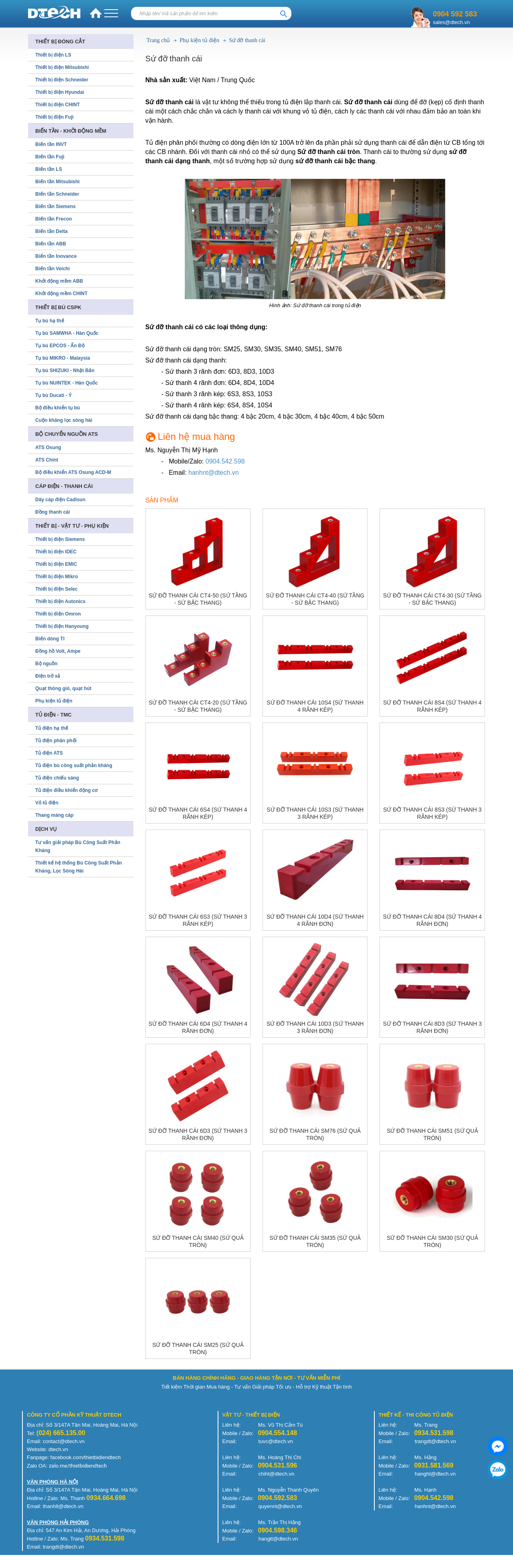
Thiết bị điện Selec (56, 589)
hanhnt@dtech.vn (213, 472)
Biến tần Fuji (50, 157)
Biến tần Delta (51, 231)
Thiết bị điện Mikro (56, 576)
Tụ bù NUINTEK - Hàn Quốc (66, 383)
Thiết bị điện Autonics (60, 601)
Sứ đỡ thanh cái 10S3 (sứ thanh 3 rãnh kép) (315, 813)
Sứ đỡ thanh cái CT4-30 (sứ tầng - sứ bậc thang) (432, 599)
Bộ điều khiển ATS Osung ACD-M (73, 472)
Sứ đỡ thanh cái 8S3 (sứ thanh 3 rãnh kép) (432, 813)
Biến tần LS (48, 169)
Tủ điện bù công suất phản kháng (73, 765)
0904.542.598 (225, 461)
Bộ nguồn (46, 663)
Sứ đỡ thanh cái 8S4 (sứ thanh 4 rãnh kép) (432, 706)
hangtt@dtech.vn (278, 1539)
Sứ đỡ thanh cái (247, 40)
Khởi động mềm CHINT (61, 293)
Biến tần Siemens (55, 206)
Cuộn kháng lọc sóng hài (63, 420)
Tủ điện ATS (49, 753)
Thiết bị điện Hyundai (59, 92)
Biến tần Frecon (53, 219)
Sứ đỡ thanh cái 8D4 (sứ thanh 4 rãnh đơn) (432, 920)
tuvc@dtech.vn (276, 1441)
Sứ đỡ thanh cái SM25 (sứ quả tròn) (198, 1348)
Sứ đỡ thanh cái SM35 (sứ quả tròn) (315, 1241)
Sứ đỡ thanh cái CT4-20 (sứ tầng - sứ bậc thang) (198, 706)
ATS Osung (48, 447)
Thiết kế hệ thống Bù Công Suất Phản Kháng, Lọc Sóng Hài (78, 867)
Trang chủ (158, 40)
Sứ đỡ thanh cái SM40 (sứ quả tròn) (198, 1241)
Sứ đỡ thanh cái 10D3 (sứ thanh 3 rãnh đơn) (315, 1027)
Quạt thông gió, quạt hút (63, 688)
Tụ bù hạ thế (49, 321)
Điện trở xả (47, 676)
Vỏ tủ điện (47, 803)
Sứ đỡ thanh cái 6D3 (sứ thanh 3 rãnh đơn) (198, 1134)
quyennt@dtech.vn (280, 1506)
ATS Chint (46, 460)
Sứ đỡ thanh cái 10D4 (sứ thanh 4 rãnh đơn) (315, 920)
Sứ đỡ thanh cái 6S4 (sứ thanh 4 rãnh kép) (198, 813)
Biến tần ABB (50, 244)
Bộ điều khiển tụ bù (57, 408)
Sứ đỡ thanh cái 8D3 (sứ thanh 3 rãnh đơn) (432, 1027)
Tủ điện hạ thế (51, 728)
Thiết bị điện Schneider (61, 80)
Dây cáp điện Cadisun (60, 499)
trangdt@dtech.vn (435, 1441)
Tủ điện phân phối (56, 740)
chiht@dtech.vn (277, 1474)
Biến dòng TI (50, 639)
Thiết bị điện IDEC (56, 552)
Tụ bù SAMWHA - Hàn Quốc (67, 333)
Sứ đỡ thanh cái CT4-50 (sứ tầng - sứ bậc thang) (198, 599)
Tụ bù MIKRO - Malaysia (62, 358)
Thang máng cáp (54, 815)
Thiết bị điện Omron (58, 614)
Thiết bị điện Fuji (54, 117)
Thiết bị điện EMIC (56, 564)
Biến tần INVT (51, 144)
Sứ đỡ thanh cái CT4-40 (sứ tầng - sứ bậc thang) (315, 599)
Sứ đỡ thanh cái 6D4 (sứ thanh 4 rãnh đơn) (198, 1027)
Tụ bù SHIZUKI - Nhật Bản (65, 370)
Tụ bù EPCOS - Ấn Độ (60, 345)
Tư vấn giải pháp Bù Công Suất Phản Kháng (77, 846)
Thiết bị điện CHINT (57, 104)
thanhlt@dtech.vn (63, 1506)
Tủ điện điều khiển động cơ (66, 790)
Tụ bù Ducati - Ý (53, 395)
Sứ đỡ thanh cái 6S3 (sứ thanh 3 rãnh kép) (198, 920)
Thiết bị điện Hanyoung (62, 626)
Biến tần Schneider (57, 194)
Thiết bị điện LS (53, 55)
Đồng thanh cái (52, 512)
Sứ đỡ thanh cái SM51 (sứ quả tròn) (432, 1134)
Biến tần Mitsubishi (57, 181)
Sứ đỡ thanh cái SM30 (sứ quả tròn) (432, 1241)
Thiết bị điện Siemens (60, 539)
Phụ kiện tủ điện (199, 40)
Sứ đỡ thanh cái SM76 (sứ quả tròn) (315, 1134)
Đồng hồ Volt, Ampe (58, 651)
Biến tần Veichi (52, 268)
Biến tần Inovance (56, 256)
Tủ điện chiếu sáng (57, 778)
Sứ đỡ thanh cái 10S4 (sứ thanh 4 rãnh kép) (315, 706)
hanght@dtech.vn (435, 1474)
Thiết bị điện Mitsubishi (62, 67)
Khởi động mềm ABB (59, 281)
